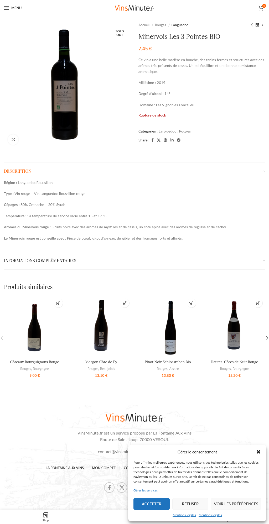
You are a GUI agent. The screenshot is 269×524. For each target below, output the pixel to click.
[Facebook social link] (152, 140)
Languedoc (179, 25)
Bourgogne (41, 369)
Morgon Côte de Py (101, 361)
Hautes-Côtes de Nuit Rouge (234, 361)
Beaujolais (107, 369)
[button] (258, 451)
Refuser (190, 503)
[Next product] (262, 25)
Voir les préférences (236, 503)
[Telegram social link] (178, 140)
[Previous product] (252, 25)
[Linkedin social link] (172, 140)
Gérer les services (145, 490)
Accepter (151, 503)
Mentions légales (184, 515)
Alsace (174, 369)
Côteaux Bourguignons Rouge (34, 361)
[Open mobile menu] (12, 8)
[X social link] (158, 140)
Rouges (161, 25)
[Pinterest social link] (165, 140)
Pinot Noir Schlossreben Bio (168, 361)
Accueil (144, 25)
